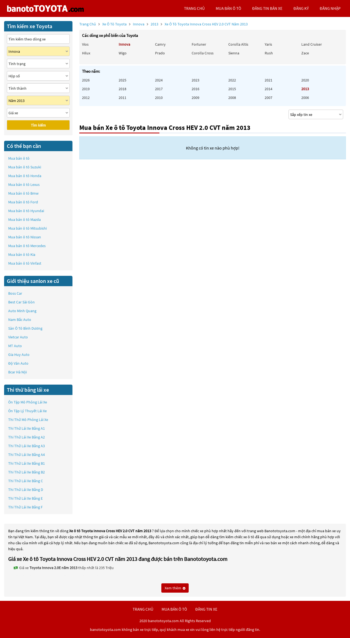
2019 (86, 88)
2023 (195, 80)
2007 (268, 97)
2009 (195, 97)
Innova (139, 24)
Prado (160, 53)
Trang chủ (87, 24)
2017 (159, 88)
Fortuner (199, 44)
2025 (122, 80)
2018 (122, 88)
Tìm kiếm (38, 125)
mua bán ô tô (228, 8)
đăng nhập (330, 8)
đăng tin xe (206, 609)
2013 (199, 24)
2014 (268, 88)
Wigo (123, 53)
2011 (122, 97)
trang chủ (194, 8)
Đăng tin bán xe (267, 8)
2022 (232, 80)
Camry (160, 44)
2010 (159, 97)
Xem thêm (175, 588)
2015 (232, 88)
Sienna (233, 53)
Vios (85, 44)
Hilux (86, 53)
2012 (86, 97)
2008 (232, 97)
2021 (268, 80)
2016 (195, 88)
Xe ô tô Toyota (114, 24)
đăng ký (301, 8)
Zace (305, 53)
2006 (305, 97)
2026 (86, 80)
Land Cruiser (311, 44)
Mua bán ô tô (19, 158)
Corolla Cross (203, 53)
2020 (305, 80)
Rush (269, 53)
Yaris (268, 44)
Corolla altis (238, 44)
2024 (159, 80)
